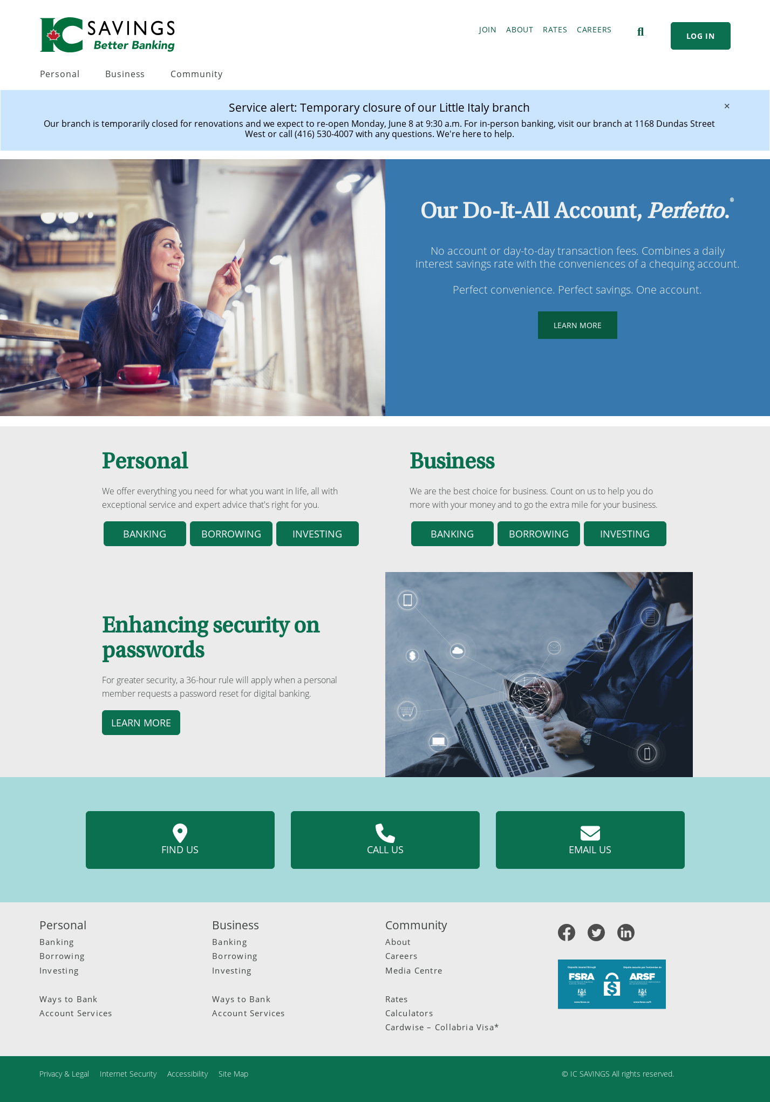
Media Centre (414, 970)
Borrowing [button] (231, 533)
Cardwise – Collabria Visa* (442, 1027)
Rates (396, 999)
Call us (385, 840)
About (398, 941)
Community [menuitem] (196, 74)
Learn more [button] (141, 722)
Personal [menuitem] (60, 74)
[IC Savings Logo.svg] (107, 34)
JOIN (488, 29)
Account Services (75, 1013)
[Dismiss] (727, 106)
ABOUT (520, 29)
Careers (401, 955)
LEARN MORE (570, 325)
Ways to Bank (68, 999)
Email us (590, 840)
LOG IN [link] (700, 36)
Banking (56, 941)
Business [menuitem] (125, 74)
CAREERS (594, 29)
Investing (59, 970)
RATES (555, 29)
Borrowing (62, 955)
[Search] (640, 32)
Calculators (409, 1013)
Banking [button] (144, 533)
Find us (180, 840)
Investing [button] (317, 533)
